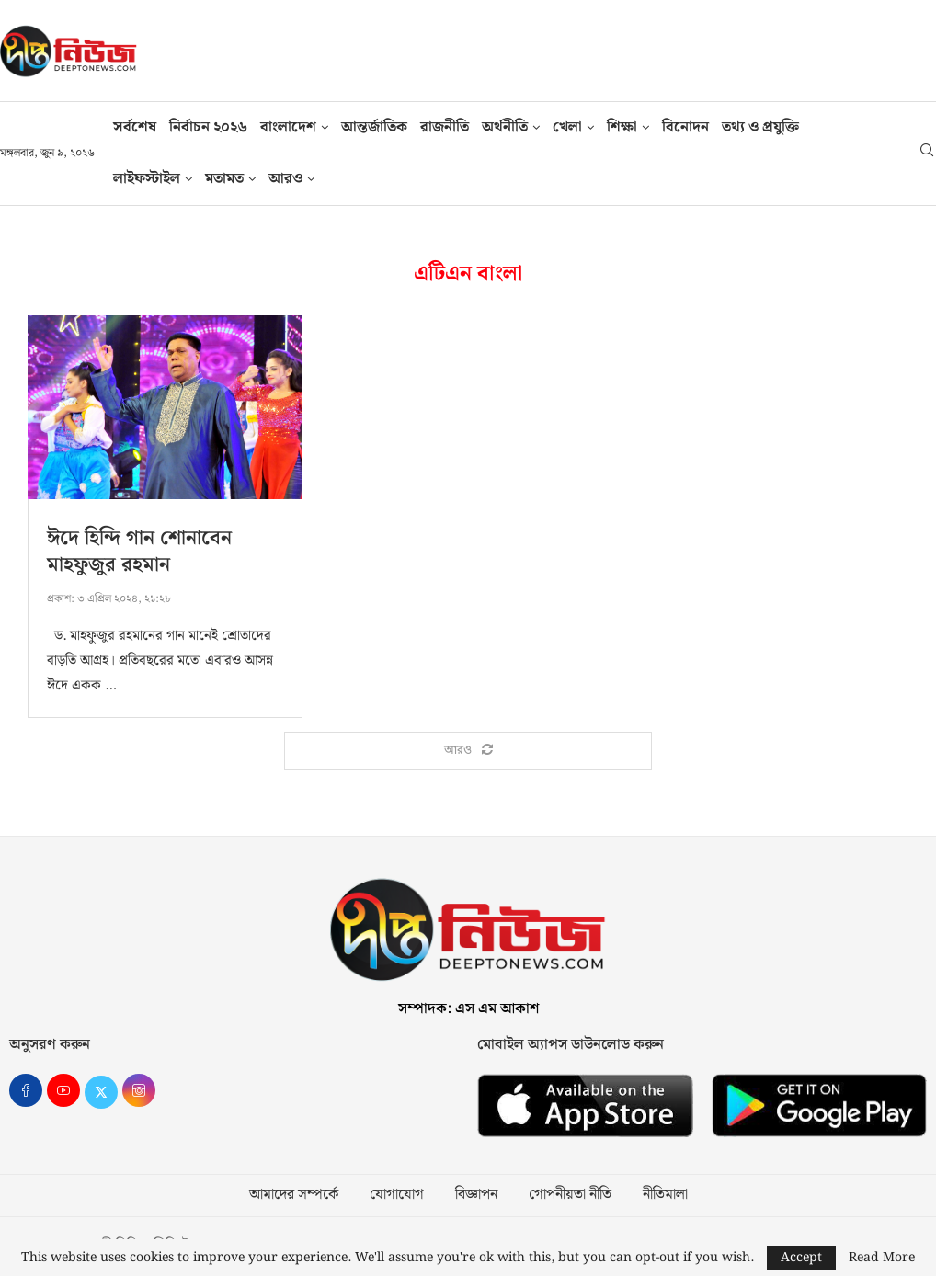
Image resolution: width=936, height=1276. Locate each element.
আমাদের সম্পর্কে (293, 1195)
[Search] (927, 153)
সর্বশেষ (134, 127)
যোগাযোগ (397, 1195)
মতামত (224, 178)
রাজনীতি (444, 127)
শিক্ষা (622, 127)
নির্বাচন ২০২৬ (208, 127)
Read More (882, 1257)
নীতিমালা (665, 1195)
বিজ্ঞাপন (476, 1195)
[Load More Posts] (468, 751)
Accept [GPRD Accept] (801, 1258)
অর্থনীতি (505, 127)
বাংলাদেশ (288, 127)
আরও (285, 178)
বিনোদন (685, 127)
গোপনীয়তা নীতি (570, 1195)
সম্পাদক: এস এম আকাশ (468, 1008)
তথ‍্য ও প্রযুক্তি (760, 127)
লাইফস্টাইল (146, 178)
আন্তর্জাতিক (374, 127)
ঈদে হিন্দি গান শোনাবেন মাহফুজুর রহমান (139, 552)
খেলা (567, 127)
